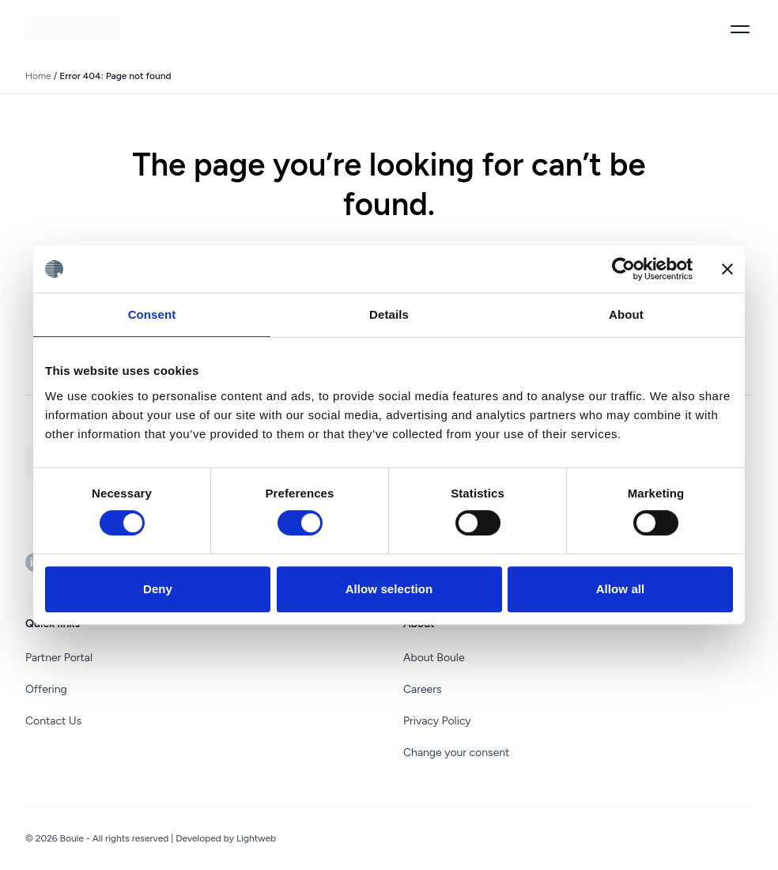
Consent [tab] (152, 314)
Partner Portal (59, 657)
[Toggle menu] (740, 29)
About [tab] (626, 314)
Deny (157, 589)
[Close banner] (727, 268)
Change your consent (456, 752)
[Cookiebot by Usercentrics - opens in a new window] (623, 269)
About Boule (434, 657)
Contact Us (53, 721)
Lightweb (256, 838)
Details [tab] (389, 314)
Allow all (620, 589)
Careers (422, 689)
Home (38, 75)
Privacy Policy (437, 721)
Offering (46, 689)
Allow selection (389, 589)
